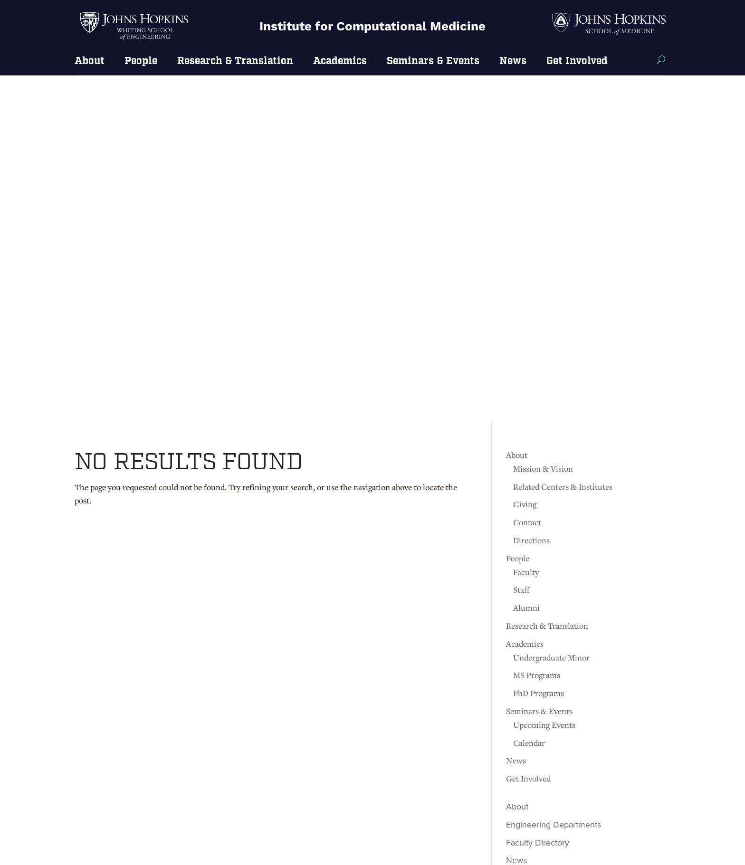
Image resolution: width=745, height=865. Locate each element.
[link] (134, 39)
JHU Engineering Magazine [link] (557, 551)
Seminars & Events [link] (433, 61)
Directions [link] (531, 194)
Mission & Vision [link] (543, 123)
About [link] (90, 61)
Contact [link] (527, 176)
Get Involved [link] (577, 61)
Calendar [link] (529, 396)
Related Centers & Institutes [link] (562, 140)
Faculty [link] (526, 226)
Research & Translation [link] (235, 61)
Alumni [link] (526, 262)
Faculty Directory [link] (537, 497)
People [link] (140, 61)
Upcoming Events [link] (544, 378)
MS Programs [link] (536, 329)
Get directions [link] (104, 757)
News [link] (512, 61)
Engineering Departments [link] (553, 479)
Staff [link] (521, 244)
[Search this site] (661, 60)
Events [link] (518, 533)
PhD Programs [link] (538, 347)
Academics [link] (340, 61)
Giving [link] (524, 158)
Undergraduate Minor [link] (551, 311)
